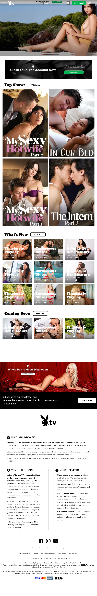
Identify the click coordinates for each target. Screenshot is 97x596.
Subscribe (87, 400)
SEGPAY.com (86, 565)
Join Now (79, 3)
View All (35, 85)
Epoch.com (15, 565)
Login (90, 3)
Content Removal (60, 567)
